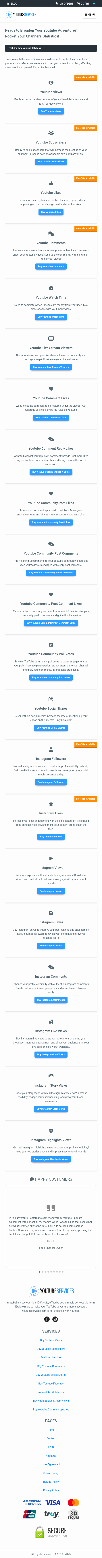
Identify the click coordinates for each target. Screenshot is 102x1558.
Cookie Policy (51, 1473)
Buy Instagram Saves (51, 945)
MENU (90, 14)
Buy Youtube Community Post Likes (51, 522)
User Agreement (51, 1464)
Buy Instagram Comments (51, 1000)
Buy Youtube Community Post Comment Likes (51, 622)
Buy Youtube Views (51, 111)
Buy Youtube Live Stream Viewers (51, 367)
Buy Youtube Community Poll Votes (51, 677)
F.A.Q (51, 1447)
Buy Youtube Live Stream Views (51, 1400)
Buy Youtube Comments (51, 266)
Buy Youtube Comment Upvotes (51, 1409)
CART (83, 3)
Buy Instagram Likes (51, 836)
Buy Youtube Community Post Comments (51, 572)
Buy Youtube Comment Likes (51, 417)
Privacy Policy (51, 1490)
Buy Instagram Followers (51, 782)
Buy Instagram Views (51, 891)
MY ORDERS (64, 3)
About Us (51, 1455)
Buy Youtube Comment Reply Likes (51, 471)
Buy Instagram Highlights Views (51, 1159)
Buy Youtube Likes (51, 212)
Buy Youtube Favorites (50, 1383)
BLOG (12, 3)
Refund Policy (51, 1481)
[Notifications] (94, 4)
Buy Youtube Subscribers (51, 161)
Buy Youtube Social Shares (51, 727)
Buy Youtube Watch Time (51, 316)
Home (51, 1429)
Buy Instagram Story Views (51, 1108)
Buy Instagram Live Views (51, 1054)
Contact (51, 1438)
